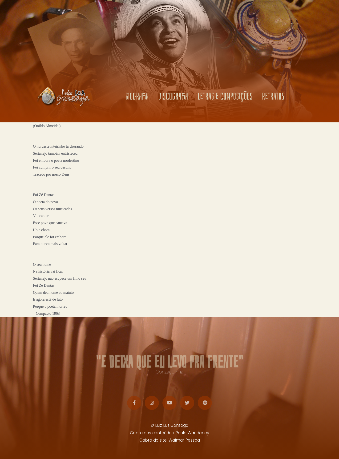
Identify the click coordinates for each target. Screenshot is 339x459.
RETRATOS (273, 97)
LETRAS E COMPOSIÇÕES (225, 97)
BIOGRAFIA (137, 97)
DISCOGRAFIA (173, 97)
